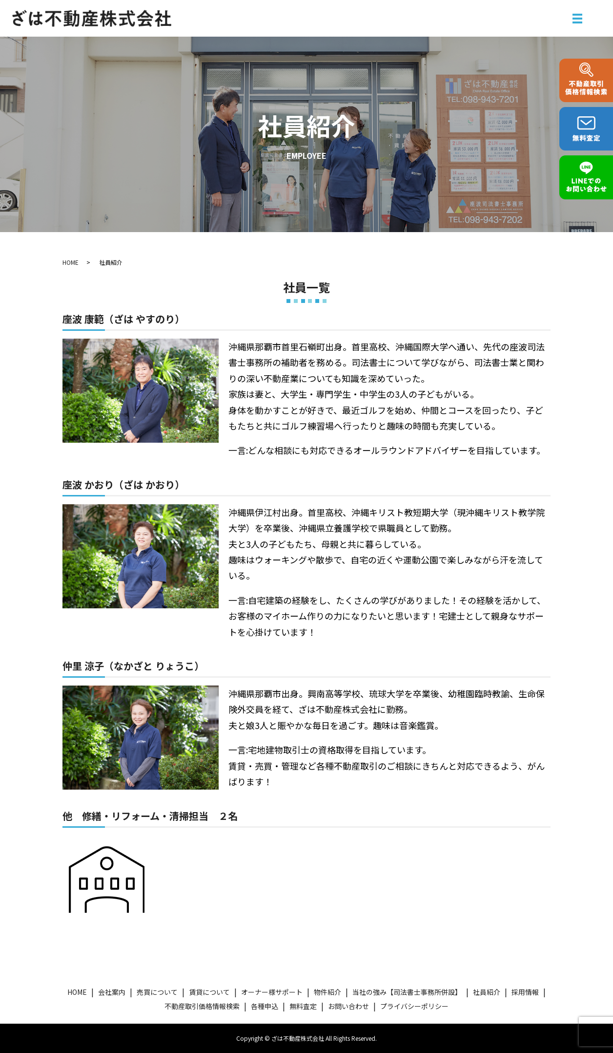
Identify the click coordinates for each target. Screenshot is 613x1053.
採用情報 (525, 992)
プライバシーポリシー (414, 1006)
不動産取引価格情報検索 (202, 1006)
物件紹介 (327, 992)
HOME (70, 262)
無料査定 (303, 1006)
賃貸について (209, 992)
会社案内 (111, 992)
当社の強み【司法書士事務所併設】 (407, 992)
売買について (157, 992)
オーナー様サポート (272, 992)
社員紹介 (486, 992)
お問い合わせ (348, 1006)
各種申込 (264, 1006)
